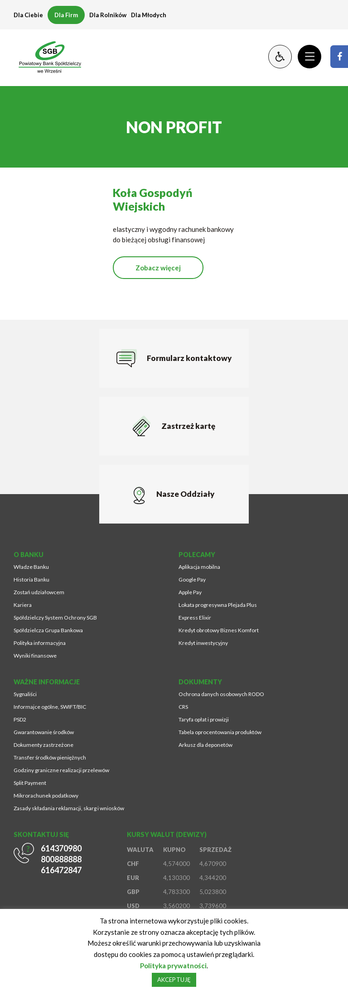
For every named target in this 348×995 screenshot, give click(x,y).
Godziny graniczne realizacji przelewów (61, 770)
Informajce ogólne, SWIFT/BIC (50, 706)
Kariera (23, 604)
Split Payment (30, 782)
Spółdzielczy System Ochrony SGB (55, 617)
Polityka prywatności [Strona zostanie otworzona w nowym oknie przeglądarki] (173, 965)
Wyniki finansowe (35, 655)
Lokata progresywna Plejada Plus (218, 604)
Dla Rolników (107, 15)
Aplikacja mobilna (199, 566)
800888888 (61, 859)
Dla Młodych (148, 15)
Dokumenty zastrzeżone (43, 744)
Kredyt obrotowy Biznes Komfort (219, 630)
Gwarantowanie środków (44, 732)
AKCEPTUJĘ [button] (173, 979)
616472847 (61, 870)
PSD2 (20, 719)
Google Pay (192, 579)
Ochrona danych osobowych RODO (221, 694)
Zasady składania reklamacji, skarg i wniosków (69, 808)
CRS (183, 706)
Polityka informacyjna (40, 642)
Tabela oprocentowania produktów (220, 732)
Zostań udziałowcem (39, 592)
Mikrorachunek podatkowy (46, 795)
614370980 (61, 848)
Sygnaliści (25, 694)
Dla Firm (66, 15)
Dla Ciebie (28, 15)
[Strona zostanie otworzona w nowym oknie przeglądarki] (339, 56)
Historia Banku (31, 579)
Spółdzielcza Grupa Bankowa (48, 630)
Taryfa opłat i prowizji (204, 719)
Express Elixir (195, 617)
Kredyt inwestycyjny (203, 642)
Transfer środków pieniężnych (50, 757)
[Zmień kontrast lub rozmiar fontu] (280, 56)
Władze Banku (31, 566)
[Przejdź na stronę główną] (45, 56)
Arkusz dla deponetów (205, 744)
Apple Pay (190, 592)
